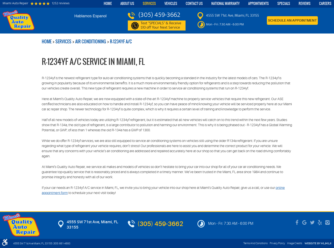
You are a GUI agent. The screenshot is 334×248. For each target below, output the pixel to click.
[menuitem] (108, 4)
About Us (127, 3)
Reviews (305, 3)
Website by (317, 243)
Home (108, 3)
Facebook (297, 222)
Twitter (312, 222)
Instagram (327, 222)
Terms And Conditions (255, 243)
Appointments (258, 3)
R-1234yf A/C (121, 41)
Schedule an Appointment (292, 20)
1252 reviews (60, 3)
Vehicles (170, 3)
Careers (325, 3)
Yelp (320, 222)
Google (304, 222)
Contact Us (194, 3)
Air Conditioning (90, 41)
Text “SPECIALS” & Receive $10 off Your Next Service (161, 26)
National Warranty (225, 3)
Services (149, 3)
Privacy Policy (277, 243)
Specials (283, 3)
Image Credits (294, 243)
